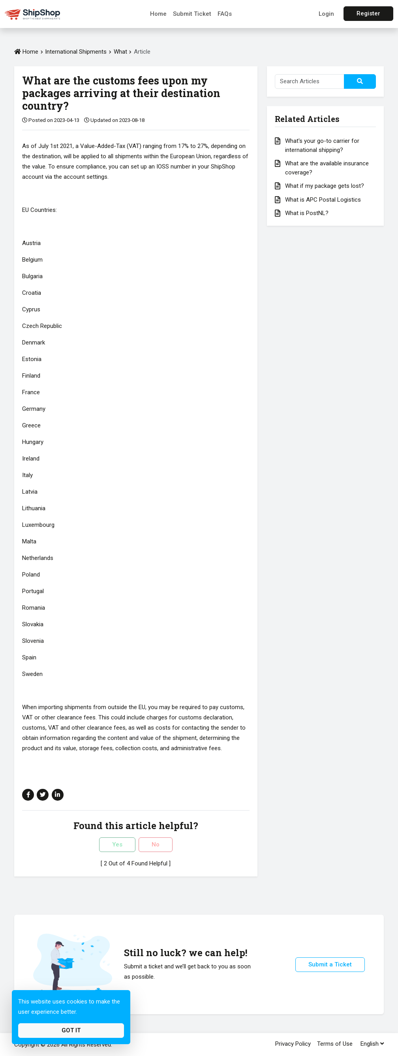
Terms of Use (335, 1043)
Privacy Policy (293, 1043)
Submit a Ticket (330, 964)
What (121, 51)
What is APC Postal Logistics (323, 199)
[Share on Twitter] (43, 795)
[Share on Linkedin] (58, 795)
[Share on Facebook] (28, 795)
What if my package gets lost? (324, 185)
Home (158, 13)
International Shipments (76, 51)
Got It (71, 1030)
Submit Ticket (192, 13)
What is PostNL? (307, 213)
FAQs (225, 13)
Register (368, 13)
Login (326, 13)
